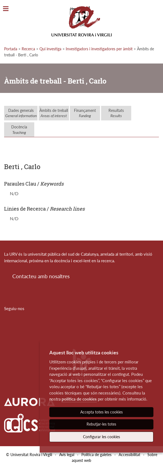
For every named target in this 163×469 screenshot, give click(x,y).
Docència (19, 130)
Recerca (28, 48)
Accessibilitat (129, 454)
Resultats (116, 113)
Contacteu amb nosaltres (41, 276)
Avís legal (66, 454)
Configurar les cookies (101, 436)
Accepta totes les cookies (101, 412)
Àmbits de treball (53, 113)
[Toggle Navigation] (5, 8)
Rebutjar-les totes (101, 424)
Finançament (85, 113)
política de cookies (79, 398)
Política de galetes (96, 454)
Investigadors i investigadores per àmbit (99, 48)
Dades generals (21, 113)
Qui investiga (50, 48)
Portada (10, 48)
